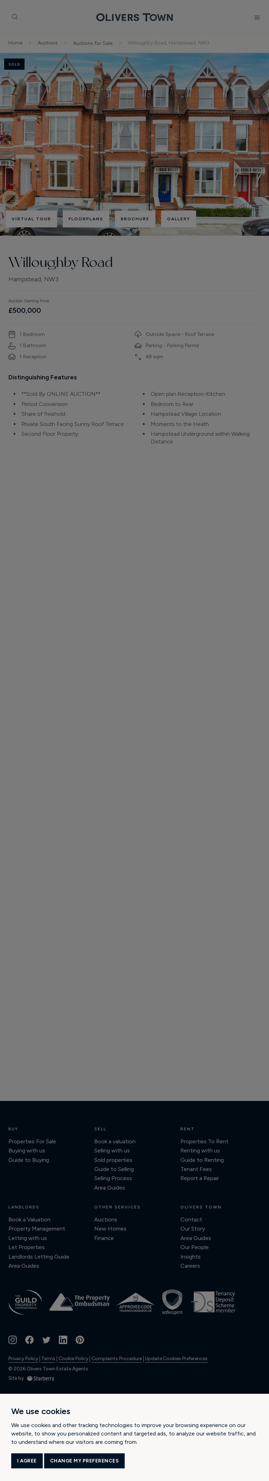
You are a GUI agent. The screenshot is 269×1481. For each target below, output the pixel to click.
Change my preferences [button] (84, 1461)
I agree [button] (27, 1461)
